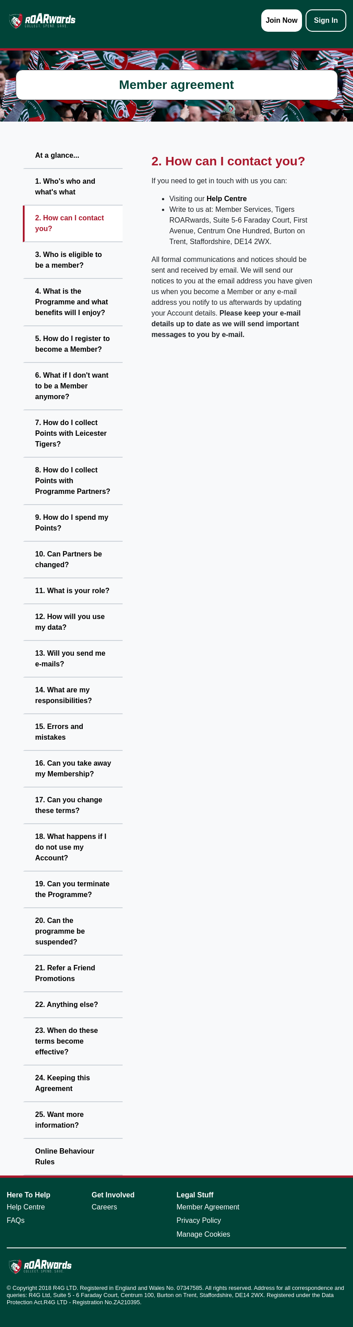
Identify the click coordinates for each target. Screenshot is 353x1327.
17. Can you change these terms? (68, 805)
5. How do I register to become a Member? (72, 344)
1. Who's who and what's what (65, 186)
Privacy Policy (199, 1220)
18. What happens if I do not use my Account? (70, 847)
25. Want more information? (59, 1120)
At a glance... (57, 155)
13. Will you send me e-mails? (70, 658)
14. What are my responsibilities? (63, 695)
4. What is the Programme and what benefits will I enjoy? (71, 301)
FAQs (16, 1220)
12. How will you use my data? (70, 622)
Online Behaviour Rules (64, 1156)
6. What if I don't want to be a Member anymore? (72, 385)
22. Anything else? (66, 1004)
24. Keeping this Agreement (62, 1083)
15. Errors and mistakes (59, 732)
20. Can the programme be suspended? (60, 931)
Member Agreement (208, 1207)
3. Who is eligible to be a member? (68, 260)
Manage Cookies (203, 1234)
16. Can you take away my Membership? (73, 768)
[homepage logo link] (42, 20)
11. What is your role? (72, 590)
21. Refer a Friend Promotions (65, 973)
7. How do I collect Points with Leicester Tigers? (71, 433)
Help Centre (227, 198)
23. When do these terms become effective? (66, 1041)
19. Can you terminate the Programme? (72, 889)
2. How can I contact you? (69, 223)
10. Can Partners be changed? (68, 559)
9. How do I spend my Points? (72, 523)
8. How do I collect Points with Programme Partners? (73, 480)
